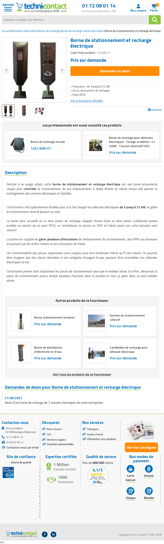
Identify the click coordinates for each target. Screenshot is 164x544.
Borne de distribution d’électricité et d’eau (48, 349)
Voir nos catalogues (141, 447)
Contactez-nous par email (22, 447)
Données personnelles (60, 444)
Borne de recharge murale (48, 141)
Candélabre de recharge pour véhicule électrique (129, 349)
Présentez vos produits (101, 439)
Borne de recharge (49, 31)
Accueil (5, 31)
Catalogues (93, 429)
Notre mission (54, 429)
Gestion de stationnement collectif (128, 317)
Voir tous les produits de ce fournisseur (82, 374)
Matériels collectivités (24, 31)
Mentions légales (56, 440)
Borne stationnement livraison (55, 317)
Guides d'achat (95, 434)
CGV (49, 434)
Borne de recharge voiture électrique (82, 31)
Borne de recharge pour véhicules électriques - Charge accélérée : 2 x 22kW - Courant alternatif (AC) (132, 141)
